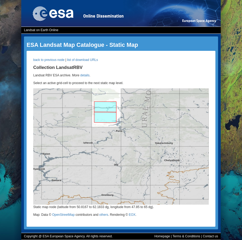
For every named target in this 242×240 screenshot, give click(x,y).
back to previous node (48, 60)
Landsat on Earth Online (41, 30)
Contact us (210, 236)
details (85, 75)
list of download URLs (82, 60)
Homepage (162, 236)
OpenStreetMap (63, 215)
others (103, 215)
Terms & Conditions (186, 236)
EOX (132, 215)
